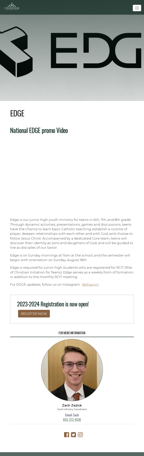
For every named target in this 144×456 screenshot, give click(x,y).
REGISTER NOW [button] (34, 314)
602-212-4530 (72, 419)
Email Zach (72, 415)
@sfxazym (90, 284)
